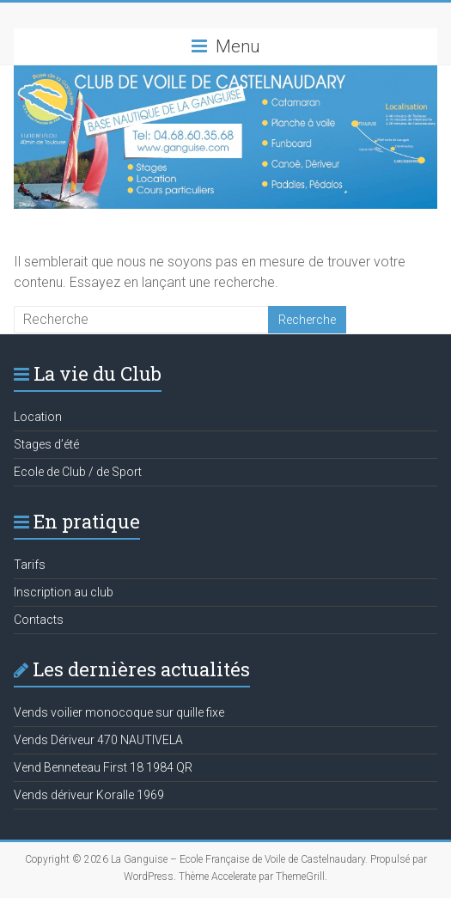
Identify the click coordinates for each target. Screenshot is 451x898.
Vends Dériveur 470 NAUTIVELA (98, 740)
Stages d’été (46, 444)
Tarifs (30, 564)
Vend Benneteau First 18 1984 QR (103, 767)
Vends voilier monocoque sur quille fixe (119, 712)
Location (38, 417)
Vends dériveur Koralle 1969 (89, 795)
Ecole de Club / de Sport (78, 472)
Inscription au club (63, 592)
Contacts (39, 619)
